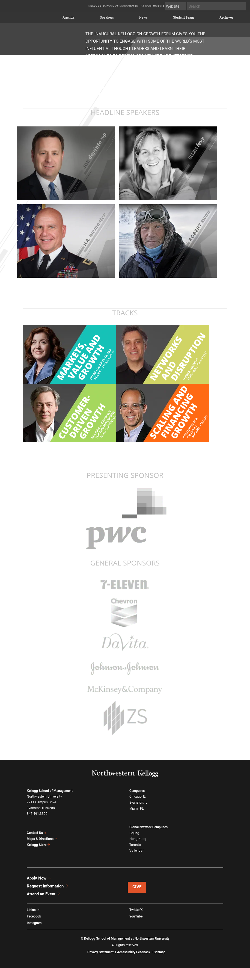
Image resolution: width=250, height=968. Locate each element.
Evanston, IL (138, 802)
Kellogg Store (38, 845)
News (143, 17)
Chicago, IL (137, 796)
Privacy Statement (100, 952)
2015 (33, 16)
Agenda (69, 17)
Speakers (107, 17)
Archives (226, 17)
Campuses (137, 791)
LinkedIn (33, 910)
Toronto (135, 845)
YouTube (135, 916)
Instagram (34, 923)
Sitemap (159, 952)
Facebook (34, 916)
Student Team (183, 17)
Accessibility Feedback (133, 952)
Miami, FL (136, 808)
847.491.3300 (37, 814)
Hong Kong (137, 839)
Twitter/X (136, 910)
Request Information (48, 886)
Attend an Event (43, 894)
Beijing (134, 833)
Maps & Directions (42, 839)
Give (137, 886)
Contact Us (37, 833)
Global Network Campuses (148, 827)
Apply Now (39, 878)
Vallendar (136, 850)
